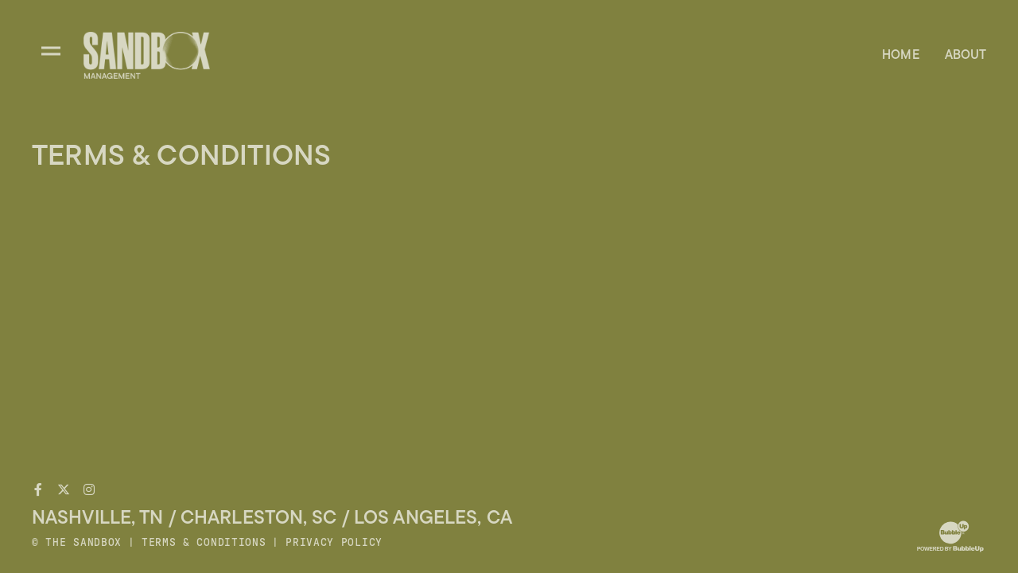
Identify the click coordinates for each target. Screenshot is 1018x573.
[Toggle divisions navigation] (51, 51)
